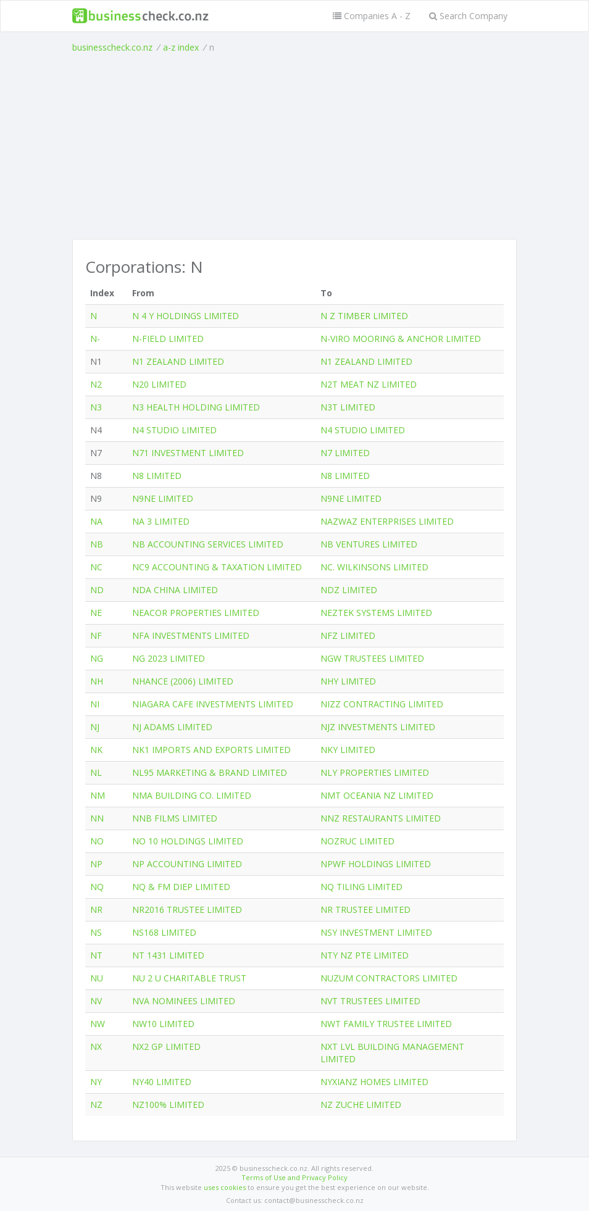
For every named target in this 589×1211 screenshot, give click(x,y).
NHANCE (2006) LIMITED (182, 681)
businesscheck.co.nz (112, 47)
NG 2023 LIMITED (168, 658)
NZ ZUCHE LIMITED (360, 1104)
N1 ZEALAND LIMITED (178, 361)
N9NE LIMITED (162, 498)
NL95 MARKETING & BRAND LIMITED (209, 772)
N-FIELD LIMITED (168, 338)
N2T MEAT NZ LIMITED (368, 384)
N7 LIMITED (345, 453)
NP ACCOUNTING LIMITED (187, 864)
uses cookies (225, 1187)
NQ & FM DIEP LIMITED (181, 887)
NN (97, 818)
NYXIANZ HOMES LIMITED (374, 1082)
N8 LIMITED (157, 475)
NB (96, 544)
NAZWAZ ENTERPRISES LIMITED (387, 521)
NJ (94, 727)
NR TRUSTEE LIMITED (365, 909)
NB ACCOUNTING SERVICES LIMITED (207, 544)
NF (96, 635)
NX (96, 1046)
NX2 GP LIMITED (166, 1046)
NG (96, 658)
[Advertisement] (294, 146)
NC (96, 567)
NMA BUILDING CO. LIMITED (191, 795)
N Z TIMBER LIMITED (364, 316)
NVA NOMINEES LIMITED (183, 1001)
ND (97, 590)
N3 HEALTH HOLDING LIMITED (196, 407)
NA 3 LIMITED (161, 521)
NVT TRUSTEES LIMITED (370, 1001)
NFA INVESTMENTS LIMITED (190, 635)
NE (96, 612)
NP (96, 864)
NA (96, 521)
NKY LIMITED (347, 749)
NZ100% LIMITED (168, 1104)
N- (95, 338)
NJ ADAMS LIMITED (172, 727)
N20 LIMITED (159, 384)
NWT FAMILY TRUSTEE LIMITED (386, 1024)
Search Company (468, 16)
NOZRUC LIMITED (357, 841)
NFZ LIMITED (347, 635)
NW (97, 1024)
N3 (96, 407)
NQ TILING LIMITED (361, 887)
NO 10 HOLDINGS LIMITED (187, 841)
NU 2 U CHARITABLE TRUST (189, 978)
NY (96, 1082)
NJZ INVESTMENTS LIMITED (377, 727)
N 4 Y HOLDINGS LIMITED (185, 316)
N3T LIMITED (347, 407)
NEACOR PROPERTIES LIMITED (195, 612)
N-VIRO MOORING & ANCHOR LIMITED (400, 338)
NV (96, 1001)
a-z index (181, 47)
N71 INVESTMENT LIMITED (188, 453)
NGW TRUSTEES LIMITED (372, 658)
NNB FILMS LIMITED (174, 818)
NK (96, 749)
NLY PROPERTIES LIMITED (374, 772)
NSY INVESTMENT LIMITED (376, 932)
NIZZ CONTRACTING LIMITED (381, 704)
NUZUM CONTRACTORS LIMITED (388, 978)
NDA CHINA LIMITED (175, 590)
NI (94, 704)
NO (97, 841)
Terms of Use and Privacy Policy (294, 1177)
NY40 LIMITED (161, 1082)
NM (97, 795)
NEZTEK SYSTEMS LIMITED (376, 612)
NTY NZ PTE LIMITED (364, 955)
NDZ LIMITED (348, 590)
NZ (96, 1104)
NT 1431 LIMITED (168, 955)
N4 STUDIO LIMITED (174, 430)
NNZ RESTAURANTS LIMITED (380, 818)
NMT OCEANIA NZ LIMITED (376, 795)
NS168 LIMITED (164, 932)
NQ (97, 887)
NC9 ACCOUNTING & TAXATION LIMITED (217, 567)
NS (96, 932)
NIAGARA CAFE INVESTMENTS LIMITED (212, 704)
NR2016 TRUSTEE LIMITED (187, 909)
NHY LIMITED (348, 681)
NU (96, 978)
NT (96, 955)
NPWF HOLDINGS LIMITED (375, 864)
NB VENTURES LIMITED (368, 544)
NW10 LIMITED (163, 1024)
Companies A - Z (372, 16)
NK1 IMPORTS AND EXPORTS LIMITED (211, 749)
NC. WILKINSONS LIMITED (374, 567)
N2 (96, 384)
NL (96, 772)
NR (96, 909)
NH (96, 681)
